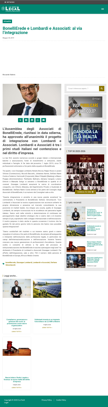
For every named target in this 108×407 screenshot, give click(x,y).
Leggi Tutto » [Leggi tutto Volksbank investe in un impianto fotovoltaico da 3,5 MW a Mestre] (47, 327)
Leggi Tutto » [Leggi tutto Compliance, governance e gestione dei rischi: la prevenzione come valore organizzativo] (17, 331)
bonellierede (11, 262)
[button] (20, 120)
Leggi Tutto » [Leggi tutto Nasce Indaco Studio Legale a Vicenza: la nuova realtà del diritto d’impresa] (17, 387)
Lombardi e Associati (41, 262)
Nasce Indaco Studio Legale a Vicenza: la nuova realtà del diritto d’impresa (17, 380)
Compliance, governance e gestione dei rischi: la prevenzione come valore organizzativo (16, 323)
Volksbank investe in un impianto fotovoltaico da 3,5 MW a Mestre (47, 321)
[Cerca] (101, 88)
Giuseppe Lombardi (24, 262)
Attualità (7, 21)
